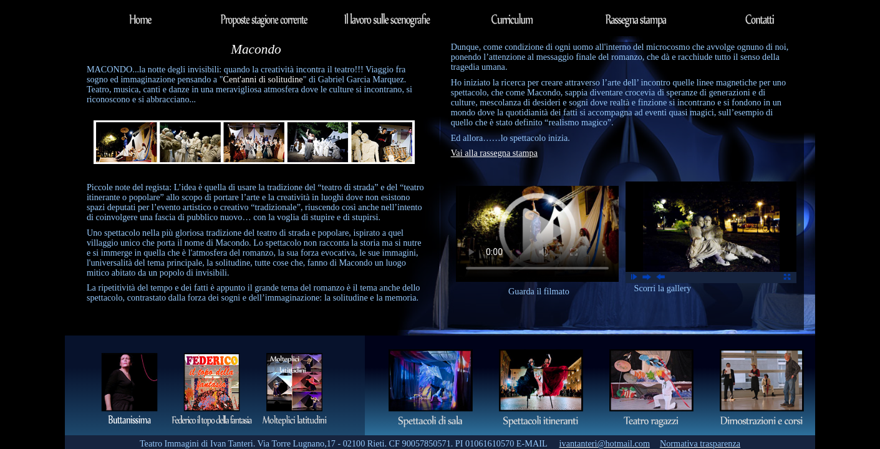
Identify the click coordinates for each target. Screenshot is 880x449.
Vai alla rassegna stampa (494, 153)
